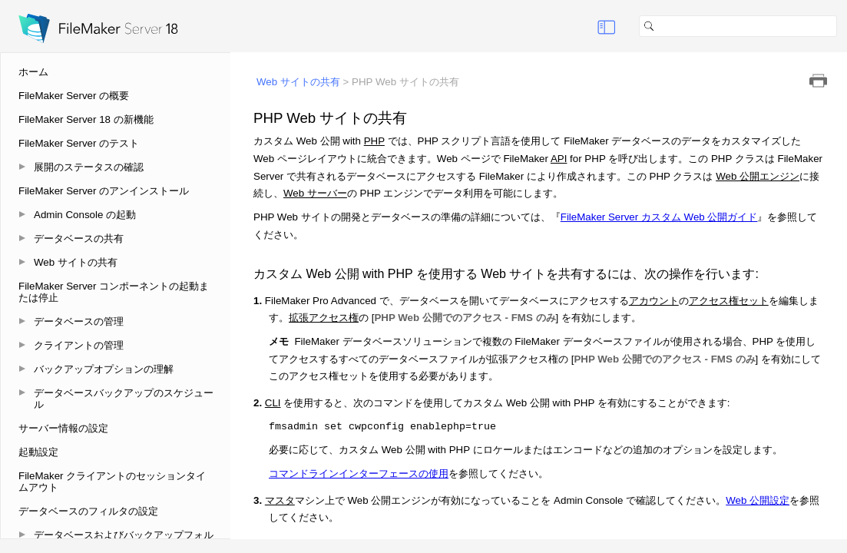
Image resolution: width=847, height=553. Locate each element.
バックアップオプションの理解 (104, 369)
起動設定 (38, 452)
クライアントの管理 (79, 345)
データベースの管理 (79, 321)
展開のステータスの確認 (89, 167)
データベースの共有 (79, 238)
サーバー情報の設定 (63, 428)
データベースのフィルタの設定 (88, 511)
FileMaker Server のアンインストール (103, 191)
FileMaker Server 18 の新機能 (86, 119)
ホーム (33, 72)
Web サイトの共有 (75, 262)
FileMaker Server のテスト (78, 143)
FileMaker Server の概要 (73, 95)
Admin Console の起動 (85, 214)
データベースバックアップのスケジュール (123, 398)
